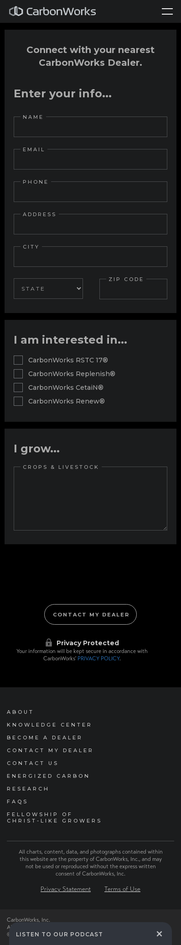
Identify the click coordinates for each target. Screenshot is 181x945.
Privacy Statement (66, 889)
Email (34, 149)
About (20, 712)
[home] (52, 11)
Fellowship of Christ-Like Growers (54, 817)
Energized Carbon (48, 776)
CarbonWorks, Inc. (28, 920)
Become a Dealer (45, 737)
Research (28, 789)
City (31, 247)
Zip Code (126, 279)
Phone (36, 182)
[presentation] (90, 583)
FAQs (17, 801)
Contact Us (33, 763)
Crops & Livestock (61, 467)
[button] (167, 11)
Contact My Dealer (50, 750)
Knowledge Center (50, 725)
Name (33, 117)
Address (40, 214)
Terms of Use (122, 889)
